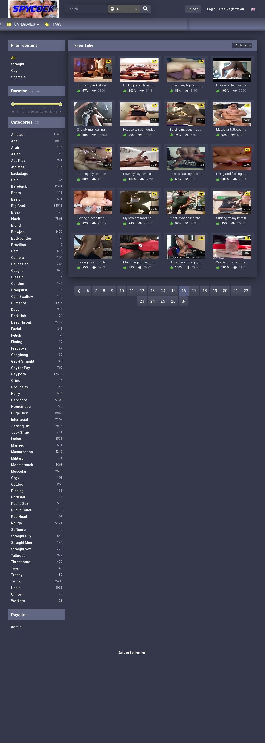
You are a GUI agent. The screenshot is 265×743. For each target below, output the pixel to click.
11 (132, 290)
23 (142, 301)
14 (163, 290)
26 (173, 301)
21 (235, 290)
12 (142, 290)
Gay (14, 71)
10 (121, 290)
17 (194, 290)
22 (246, 290)
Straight (17, 64)
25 (163, 301)
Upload (193, 9)
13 (152, 290)
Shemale (18, 77)
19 (215, 290)
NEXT (183, 301)
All (13, 58)
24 (152, 301)
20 (225, 290)
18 (204, 290)
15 (173, 290)
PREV (79, 291)
